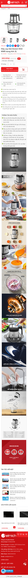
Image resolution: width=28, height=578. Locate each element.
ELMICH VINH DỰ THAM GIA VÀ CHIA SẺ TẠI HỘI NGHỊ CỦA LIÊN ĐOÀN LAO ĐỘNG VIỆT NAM (18, 492)
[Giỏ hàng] (26, 2)
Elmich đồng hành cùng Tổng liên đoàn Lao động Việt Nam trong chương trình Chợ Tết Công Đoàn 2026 (18, 475)
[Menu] (2, 2)
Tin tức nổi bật (7, 469)
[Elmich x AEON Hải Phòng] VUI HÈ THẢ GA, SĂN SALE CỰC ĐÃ (18, 498)
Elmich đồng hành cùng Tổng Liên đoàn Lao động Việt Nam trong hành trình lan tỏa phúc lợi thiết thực (18, 487)
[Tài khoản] (22, 2)
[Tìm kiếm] (26, 6)
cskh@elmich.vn (9, 556)
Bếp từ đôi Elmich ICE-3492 (8, 523)
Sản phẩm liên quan (8, 505)
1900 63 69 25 (11, 554)
